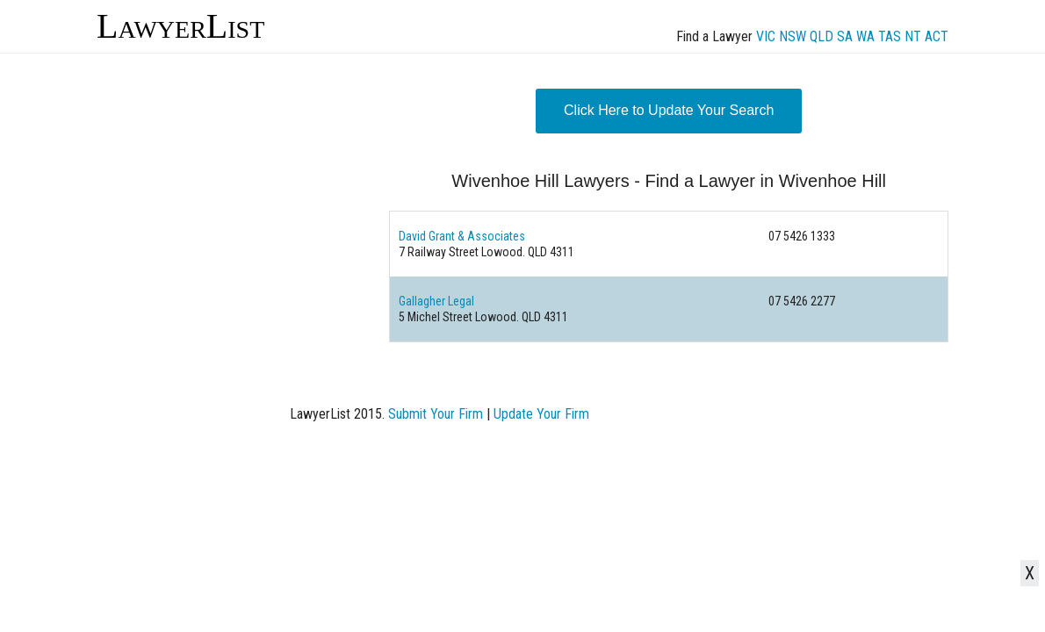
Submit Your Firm (435, 414)
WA (865, 36)
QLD (821, 36)
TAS (889, 36)
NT (912, 36)
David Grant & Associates (462, 236)
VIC (765, 36)
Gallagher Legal (436, 301)
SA (845, 36)
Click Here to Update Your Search (669, 110)
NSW (792, 36)
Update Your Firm (541, 414)
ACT (936, 36)
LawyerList (180, 26)
